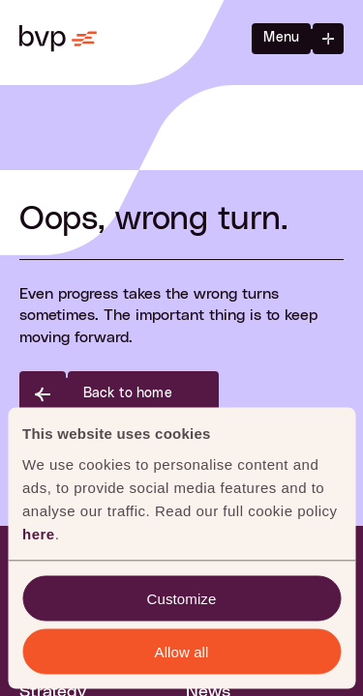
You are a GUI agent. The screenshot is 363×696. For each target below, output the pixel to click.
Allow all (182, 651)
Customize (182, 598)
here (38, 533)
